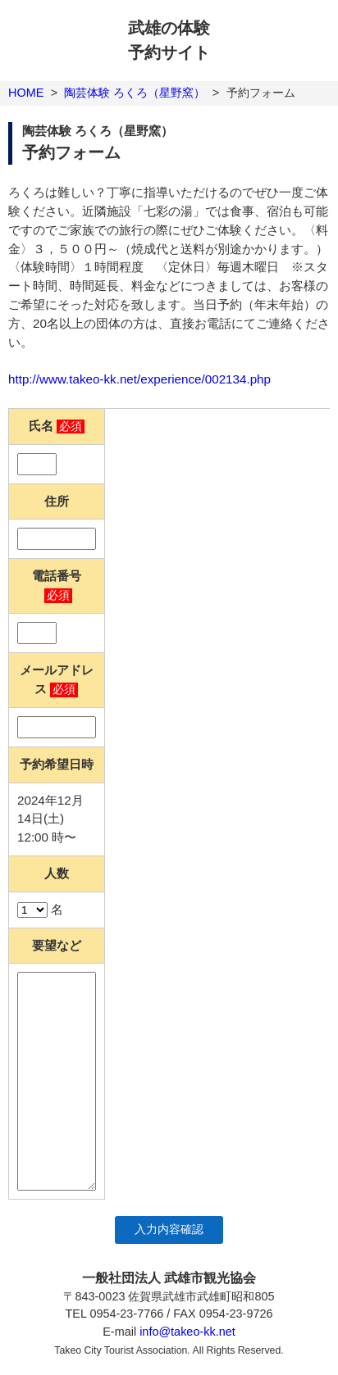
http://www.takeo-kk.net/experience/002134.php (139, 379)
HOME (25, 92)
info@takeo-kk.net (187, 1331)
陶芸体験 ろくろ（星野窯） (134, 92)
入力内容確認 (169, 1229)
